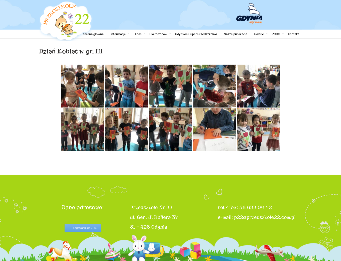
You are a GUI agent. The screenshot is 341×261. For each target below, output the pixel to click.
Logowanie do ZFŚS (85, 227)
